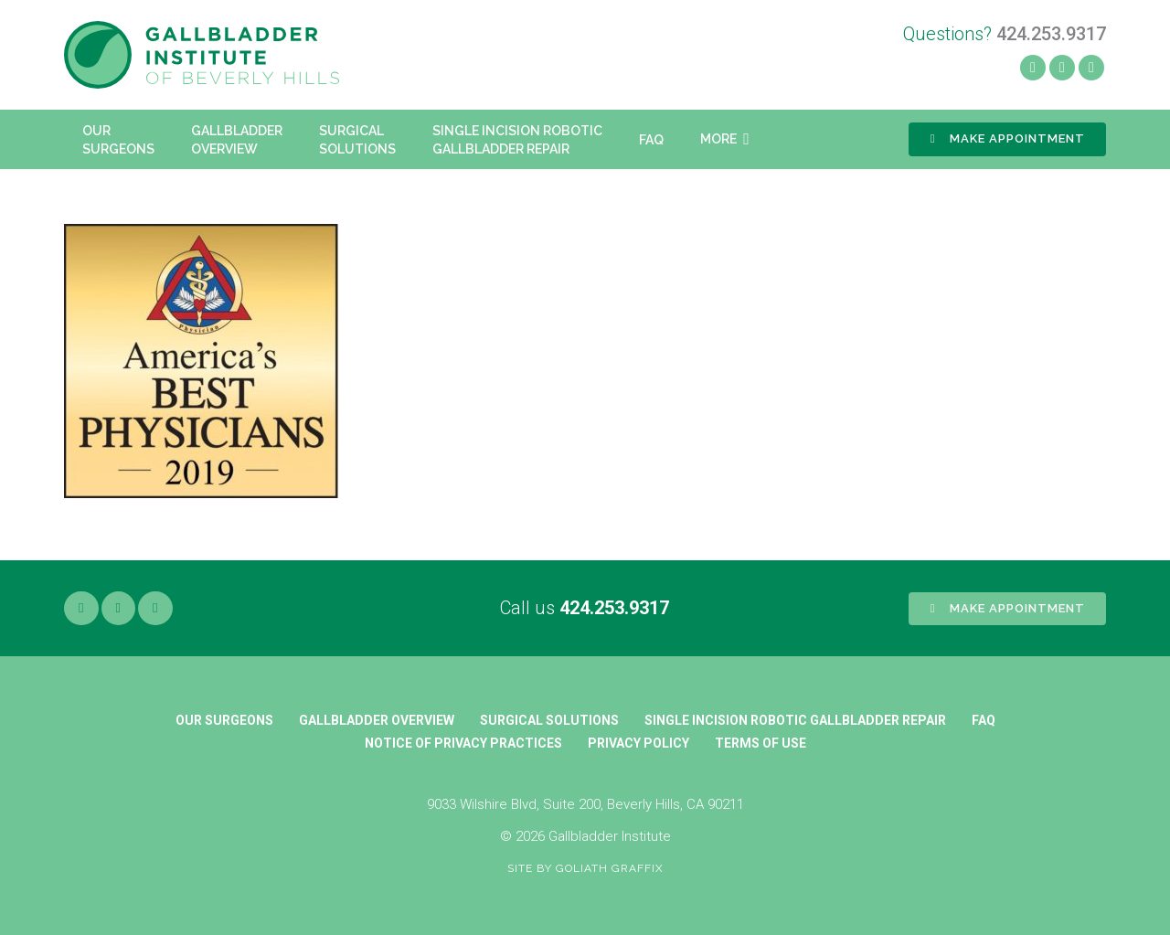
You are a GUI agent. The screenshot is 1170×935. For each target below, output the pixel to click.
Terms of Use (760, 743)
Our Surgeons (224, 720)
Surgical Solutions (549, 720)
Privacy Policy (638, 743)
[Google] (155, 608)
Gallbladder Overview (376, 720)
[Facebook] (1033, 67)
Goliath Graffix (610, 868)
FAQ (983, 720)
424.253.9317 (614, 608)
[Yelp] (1062, 67)
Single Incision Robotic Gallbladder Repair (795, 720)
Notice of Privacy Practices (463, 743)
